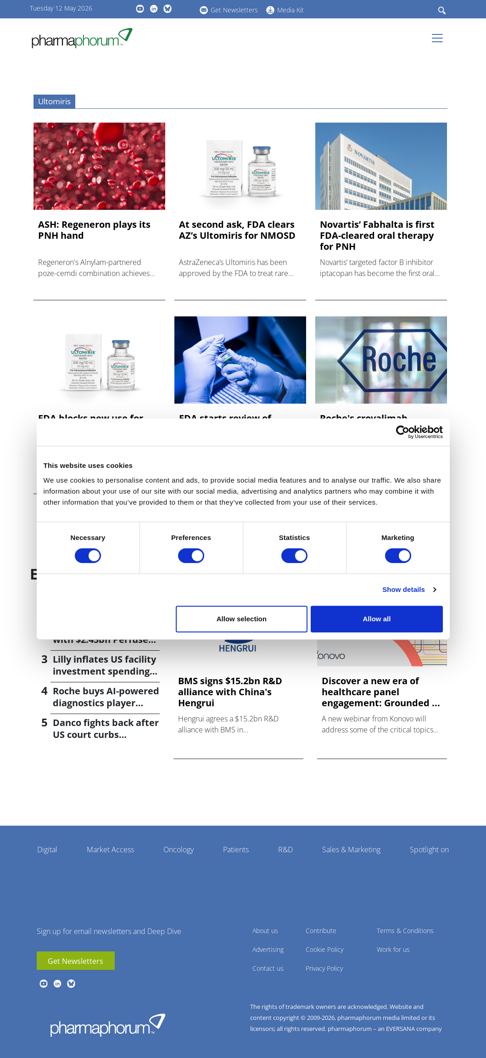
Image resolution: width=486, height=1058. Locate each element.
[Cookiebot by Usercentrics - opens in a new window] (403, 432)
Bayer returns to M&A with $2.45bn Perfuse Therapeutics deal (102, 639)
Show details (403, 589)
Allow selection (242, 619)
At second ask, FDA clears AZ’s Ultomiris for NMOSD (237, 230)
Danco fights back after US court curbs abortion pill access (106, 734)
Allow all (377, 619)
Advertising (268, 949)
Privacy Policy (324, 968)
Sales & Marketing (351, 849)
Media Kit (290, 10)
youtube (140, 8)
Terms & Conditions (405, 930)
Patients (236, 849)
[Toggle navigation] (440, 38)
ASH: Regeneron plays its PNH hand (94, 230)
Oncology (178, 849)
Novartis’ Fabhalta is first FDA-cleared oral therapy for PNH (377, 235)
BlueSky (167, 8)
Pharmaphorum (108, 1025)
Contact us (268, 968)
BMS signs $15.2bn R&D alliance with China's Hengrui (230, 692)
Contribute (321, 930)
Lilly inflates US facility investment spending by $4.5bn (104, 671)
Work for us (393, 949)
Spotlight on (429, 849)
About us (265, 930)
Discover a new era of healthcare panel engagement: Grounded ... (381, 692)
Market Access (110, 849)
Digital (47, 849)
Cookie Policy (324, 949)
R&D (285, 849)
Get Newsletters (234, 10)
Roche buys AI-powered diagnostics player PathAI (106, 703)
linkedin (153, 8)
